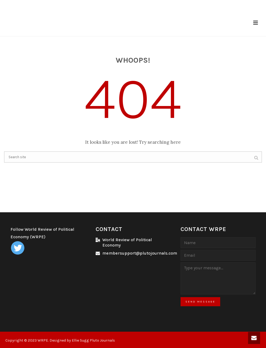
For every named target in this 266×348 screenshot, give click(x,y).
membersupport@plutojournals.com (139, 253)
